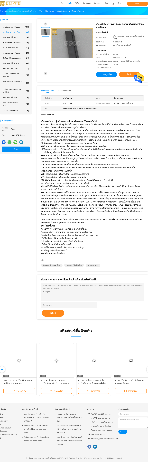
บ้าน (1, 414)
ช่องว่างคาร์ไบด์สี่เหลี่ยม (74, 265)
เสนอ (53, 313)
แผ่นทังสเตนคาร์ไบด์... (16, 48)
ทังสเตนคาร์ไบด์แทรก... (16, 63)
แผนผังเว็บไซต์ (5, 428)
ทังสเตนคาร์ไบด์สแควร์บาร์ (51, 265)
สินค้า (2, 417)
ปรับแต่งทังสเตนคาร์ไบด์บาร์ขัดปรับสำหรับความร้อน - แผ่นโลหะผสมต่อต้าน (69, 429)
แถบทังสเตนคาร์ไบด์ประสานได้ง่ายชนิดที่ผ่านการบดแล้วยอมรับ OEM (36, 429)
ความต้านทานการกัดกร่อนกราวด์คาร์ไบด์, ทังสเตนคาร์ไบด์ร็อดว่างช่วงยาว (69, 440)
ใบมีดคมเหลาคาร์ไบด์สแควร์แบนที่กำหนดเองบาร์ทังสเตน (36, 439)
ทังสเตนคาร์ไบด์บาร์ (62, 409)
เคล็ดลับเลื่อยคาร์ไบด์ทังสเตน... (16, 75)
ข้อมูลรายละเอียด (47, 91)
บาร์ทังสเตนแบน (93, 265)
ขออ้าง (137, 4)
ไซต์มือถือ (3, 431)
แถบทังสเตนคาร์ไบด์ (30, 409)
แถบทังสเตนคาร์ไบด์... (16, 27)
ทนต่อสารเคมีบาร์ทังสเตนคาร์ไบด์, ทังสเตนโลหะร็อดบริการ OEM (69, 417)
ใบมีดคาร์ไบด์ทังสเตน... (16, 58)
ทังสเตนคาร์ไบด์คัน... (16, 97)
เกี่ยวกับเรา (4, 421)
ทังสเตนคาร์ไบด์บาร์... (16, 37)
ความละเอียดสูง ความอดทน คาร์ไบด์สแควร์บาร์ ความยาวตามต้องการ (55, 383)
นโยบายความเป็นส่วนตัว (8, 436)
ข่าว (1, 424)
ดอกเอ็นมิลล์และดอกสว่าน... (16, 104)
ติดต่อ (16, 149)
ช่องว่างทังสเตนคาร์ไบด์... (16, 42)
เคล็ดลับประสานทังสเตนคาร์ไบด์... (16, 91)
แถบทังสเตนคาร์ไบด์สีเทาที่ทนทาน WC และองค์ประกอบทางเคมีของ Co (36, 417)
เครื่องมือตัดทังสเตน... (16, 110)
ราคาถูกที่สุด (106, 74)
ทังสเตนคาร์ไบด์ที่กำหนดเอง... (16, 83)
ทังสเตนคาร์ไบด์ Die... (16, 68)
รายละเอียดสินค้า (64, 91)
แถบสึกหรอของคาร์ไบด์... (16, 32)
